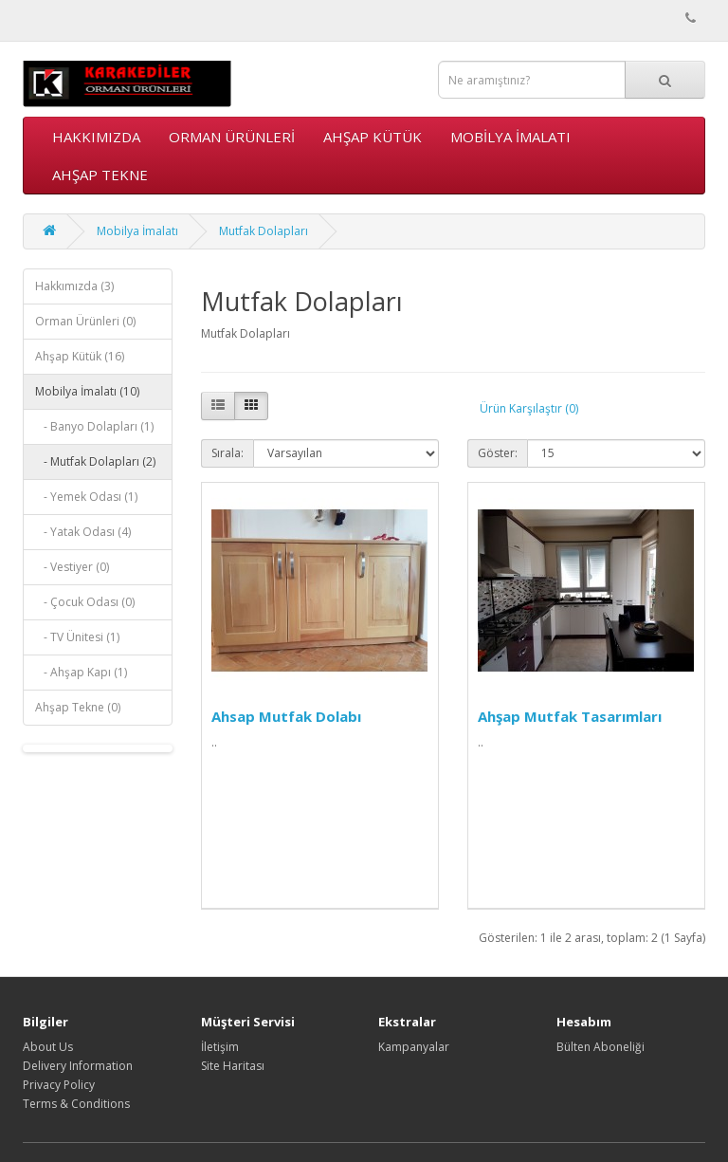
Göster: (498, 453)
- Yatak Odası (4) (83, 532)
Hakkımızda (96, 136)
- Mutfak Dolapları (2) (95, 461)
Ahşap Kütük (372, 136)
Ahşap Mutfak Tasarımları (570, 716)
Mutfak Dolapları (263, 231)
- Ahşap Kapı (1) (81, 672)
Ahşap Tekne (100, 174)
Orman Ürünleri (232, 136)
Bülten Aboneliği (600, 1047)
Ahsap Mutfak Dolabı (286, 716)
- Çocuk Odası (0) (85, 602)
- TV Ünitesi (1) (77, 637)
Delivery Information (78, 1066)
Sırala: (227, 453)
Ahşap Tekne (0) (77, 707)
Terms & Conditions (76, 1104)
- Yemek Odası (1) (86, 497)
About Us (48, 1047)
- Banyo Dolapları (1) (94, 426)
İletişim (220, 1047)
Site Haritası (232, 1066)
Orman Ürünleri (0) (85, 321)
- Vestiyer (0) (72, 567)
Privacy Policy (59, 1085)
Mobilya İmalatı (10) (87, 391)
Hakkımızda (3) (74, 286)
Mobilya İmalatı (510, 136)
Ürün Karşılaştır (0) (529, 408)
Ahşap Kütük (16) (79, 356)
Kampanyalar (413, 1047)
